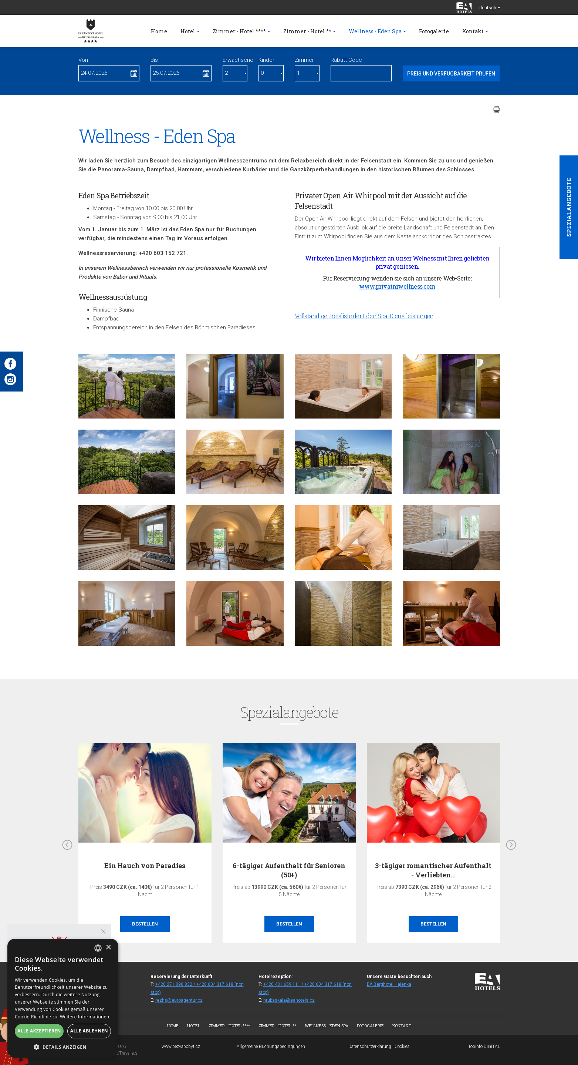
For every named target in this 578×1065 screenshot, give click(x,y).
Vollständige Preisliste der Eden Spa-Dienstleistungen (364, 316)
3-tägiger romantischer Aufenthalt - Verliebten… (433, 870)
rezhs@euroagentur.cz (179, 1000)
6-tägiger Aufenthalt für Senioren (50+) (289, 870)
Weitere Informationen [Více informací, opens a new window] (84, 1017)
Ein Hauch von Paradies (144, 865)
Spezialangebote (568, 207)
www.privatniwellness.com (397, 286)
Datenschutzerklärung (369, 1046)
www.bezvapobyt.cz (181, 1046)
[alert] (62, 998)
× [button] (108, 947)
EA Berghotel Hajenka (389, 984)
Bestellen (145, 924)
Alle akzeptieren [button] (39, 1031)
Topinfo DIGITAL (484, 1046)
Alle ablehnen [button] (89, 1031)
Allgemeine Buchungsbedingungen (271, 1046)
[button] (63, 1046)
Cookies (402, 1046)
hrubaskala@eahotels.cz (289, 1000)
